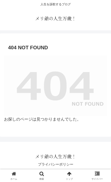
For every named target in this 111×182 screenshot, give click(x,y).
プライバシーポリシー (55, 164)
